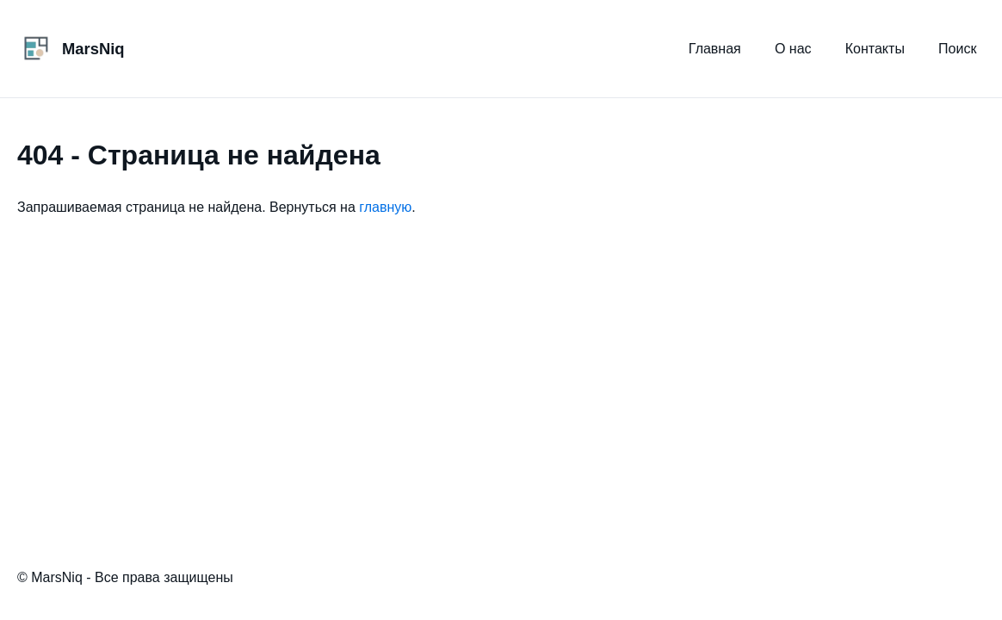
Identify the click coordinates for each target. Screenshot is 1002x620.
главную (385, 207)
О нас (793, 48)
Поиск (957, 48)
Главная (715, 48)
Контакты (875, 48)
